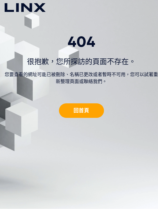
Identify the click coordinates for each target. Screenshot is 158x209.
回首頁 (81, 110)
